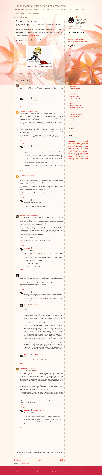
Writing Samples (38, 76)
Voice (33, 76)
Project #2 (85, 150)
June (72, 75)
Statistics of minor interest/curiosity (77, 90)
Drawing (81, 141)
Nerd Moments (79, 146)
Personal (80, 148)
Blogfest (86, 138)
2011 (70, 131)
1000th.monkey (27, 97)
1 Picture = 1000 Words (75, 88)
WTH (73, 159)
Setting (73, 154)
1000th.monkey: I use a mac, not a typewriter (40, 5)
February (73, 126)
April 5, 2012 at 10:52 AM (30, 368)
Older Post (61, 460)
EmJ (21, 175)
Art (73, 138)
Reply (21, 92)
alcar (21, 275)
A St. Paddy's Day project (75, 98)
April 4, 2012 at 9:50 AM (38, 200)
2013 (70, 57)
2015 (70, 52)
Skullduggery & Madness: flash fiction (76, 39)
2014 (70, 55)
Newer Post (17, 460)
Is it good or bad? (73, 112)
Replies (23, 95)
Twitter (69, 37)
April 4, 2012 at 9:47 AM (38, 146)
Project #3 (70, 151)
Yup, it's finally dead (74, 96)
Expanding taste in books (75, 105)
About (22, 13)
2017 (70, 48)
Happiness (75, 145)
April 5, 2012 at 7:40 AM (38, 354)
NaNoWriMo (71, 146)
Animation (70, 138)
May (72, 77)
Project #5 (80, 151)
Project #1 (78, 150)
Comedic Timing (83, 140)
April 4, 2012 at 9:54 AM (38, 248)
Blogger (83, 471)
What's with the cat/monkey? (32, 13)
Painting (86, 146)
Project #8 (74, 153)
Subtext (75, 156)
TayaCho (74, 471)
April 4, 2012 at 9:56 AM (38, 292)
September (73, 68)
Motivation (84, 145)
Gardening (83, 143)
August (72, 71)
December (73, 61)
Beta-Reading (80, 138)
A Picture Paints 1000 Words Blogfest (78, 123)
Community (71, 141)
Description (76, 141)
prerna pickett (23, 85)
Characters (21, 76)
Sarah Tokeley (23, 215)
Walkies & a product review (76, 114)
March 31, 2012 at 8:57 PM (32, 215)
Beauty (75, 138)
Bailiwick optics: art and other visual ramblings (77, 41)
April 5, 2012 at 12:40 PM (38, 410)
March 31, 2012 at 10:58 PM (28, 275)
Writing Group (71, 158)
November (73, 64)
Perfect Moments (72, 148)
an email (22, 40)
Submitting (70, 156)
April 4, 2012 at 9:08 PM (31, 304)
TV (78, 156)
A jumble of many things (75, 101)
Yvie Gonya (22, 368)
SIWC (76, 154)
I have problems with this (33, 35)
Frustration (77, 143)
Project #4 (30, 76)
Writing (85, 156)
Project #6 (85, 151)
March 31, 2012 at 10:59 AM (28, 175)
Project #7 (70, 153)
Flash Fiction (71, 143)
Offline (71, 109)
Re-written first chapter (75, 84)
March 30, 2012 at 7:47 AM (32, 85)
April (72, 80)
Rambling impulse (74, 120)
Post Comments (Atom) (25, 463)
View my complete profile (73, 28)
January (72, 128)
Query (78, 153)
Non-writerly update (74, 116)
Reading (86, 153)
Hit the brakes (73, 86)
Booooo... (72, 103)
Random (81, 153)
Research (69, 154)
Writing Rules (79, 158)
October (72, 66)
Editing (25, 76)
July (72, 73)
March (72, 82)
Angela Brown (23, 111)
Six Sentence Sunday (83, 154)
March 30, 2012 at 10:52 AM (32, 111)
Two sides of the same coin (75, 118)
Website (69, 35)
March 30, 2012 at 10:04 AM (39, 97)
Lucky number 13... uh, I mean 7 (77, 107)
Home (17, 13)
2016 (70, 50)
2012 (70, 59)
